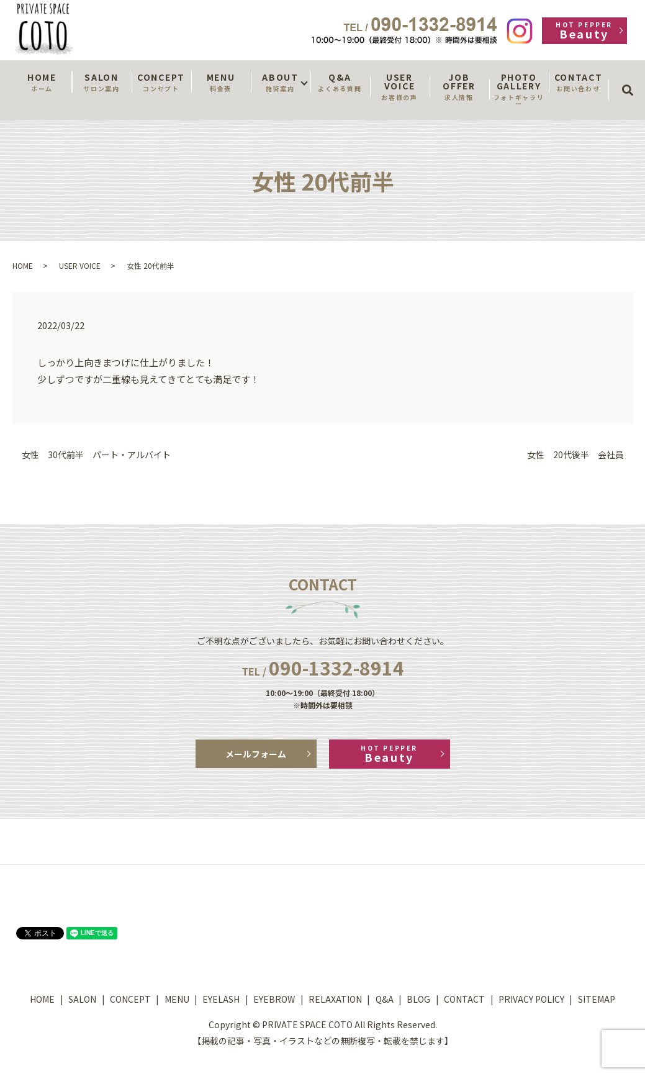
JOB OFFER (459, 86)
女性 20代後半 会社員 (575, 455)
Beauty (584, 31)
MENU (221, 82)
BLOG (418, 999)
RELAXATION (335, 999)
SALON (102, 82)
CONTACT (578, 82)
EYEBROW (274, 999)
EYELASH (221, 999)
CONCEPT (161, 82)
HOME (42, 82)
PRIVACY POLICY (531, 999)
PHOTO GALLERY (519, 89)
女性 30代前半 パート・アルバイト (96, 455)
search (631, 79)
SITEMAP (596, 999)
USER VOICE (399, 86)
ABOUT (280, 82)
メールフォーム (255, 754)
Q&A (340, 82)
